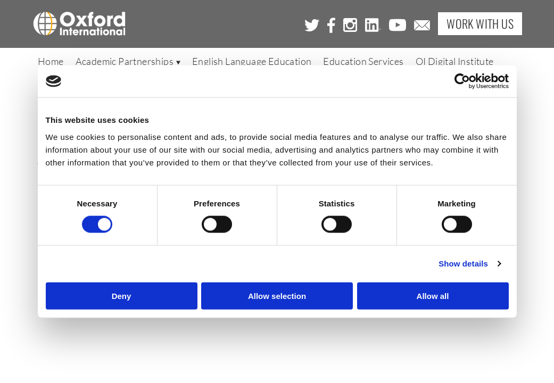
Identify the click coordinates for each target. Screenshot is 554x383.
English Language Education (251, 62)
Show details (463, 263)
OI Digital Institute (455, 62)
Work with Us (480, 23)
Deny (121, 295)
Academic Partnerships (128, 62)
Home (51, 62)
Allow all (433, 295)
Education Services (363, 62)
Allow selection (277, 295)
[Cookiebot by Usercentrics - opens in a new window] (462, 81)
